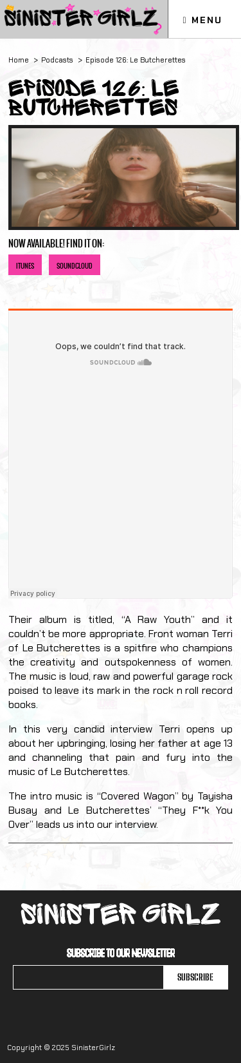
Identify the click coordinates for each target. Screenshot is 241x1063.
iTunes (25, 266)
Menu (202, 20)
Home (18, 59)
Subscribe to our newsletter (121, 953)
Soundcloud (75, 266)
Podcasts (57, 59)
